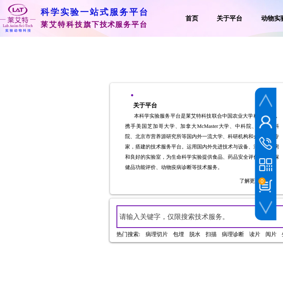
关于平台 (229, 18)
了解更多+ (251, 181)
